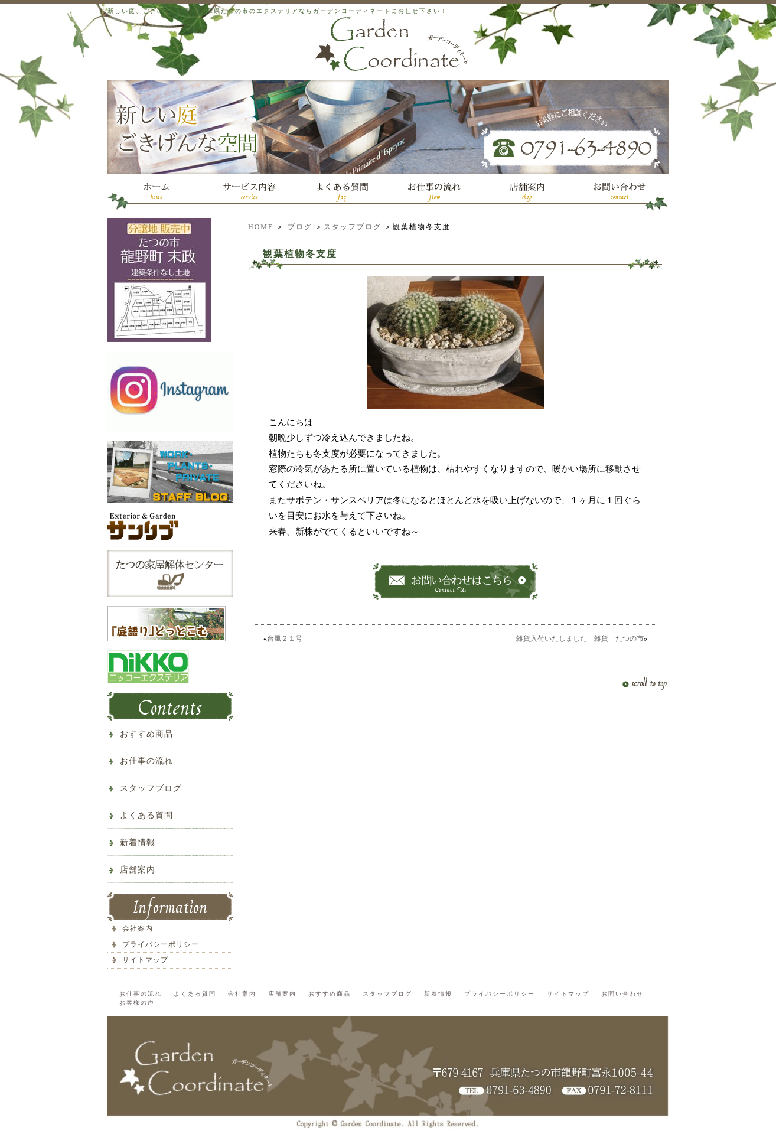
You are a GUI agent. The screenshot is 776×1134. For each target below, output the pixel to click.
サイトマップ (145, 960)
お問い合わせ (622, 993)
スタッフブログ (353, 227)
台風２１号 (284, 638)
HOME (260, 227)
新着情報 (137, 842)
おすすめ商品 (146, 733)
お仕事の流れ (146, 761)
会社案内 (137, 928)
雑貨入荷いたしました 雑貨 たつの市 (580, 638)
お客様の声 (137, 1002)
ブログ (300, 227)
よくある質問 (146, 815)
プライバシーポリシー (160, 944)
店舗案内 (137, 869)
